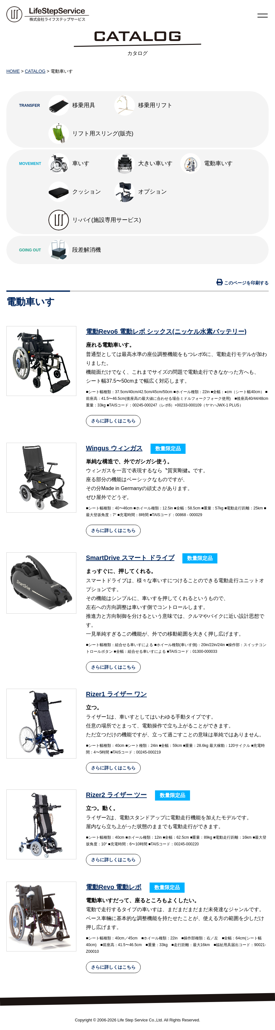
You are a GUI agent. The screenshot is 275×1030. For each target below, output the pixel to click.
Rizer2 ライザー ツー (116, 794)
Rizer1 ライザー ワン (116, 694)
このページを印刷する (242, 282)
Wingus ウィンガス (114, 448)
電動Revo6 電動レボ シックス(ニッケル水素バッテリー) (166, 331)
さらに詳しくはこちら (113, 420)
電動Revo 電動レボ (113, 886)
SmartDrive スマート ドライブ (130, 557)
